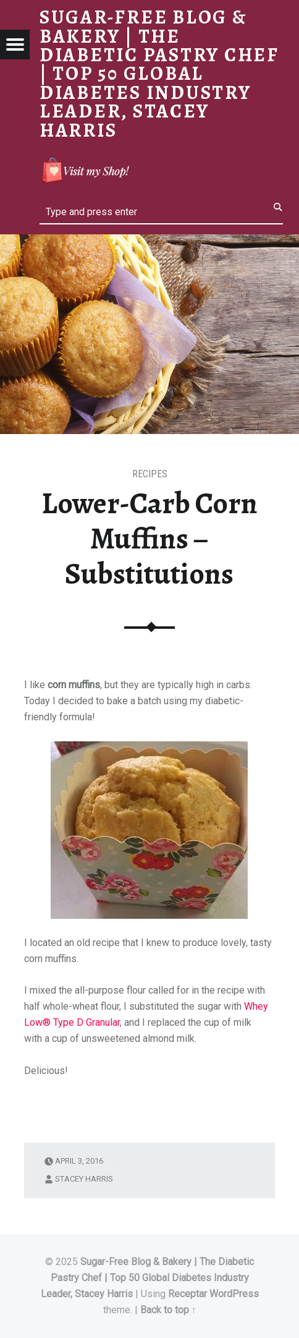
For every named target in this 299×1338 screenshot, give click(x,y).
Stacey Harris (84, 1178)
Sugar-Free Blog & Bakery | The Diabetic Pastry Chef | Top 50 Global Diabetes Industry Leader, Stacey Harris (148, 1278)
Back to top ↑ (168, 1310)
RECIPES (149, 474)
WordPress (234, 1294)
